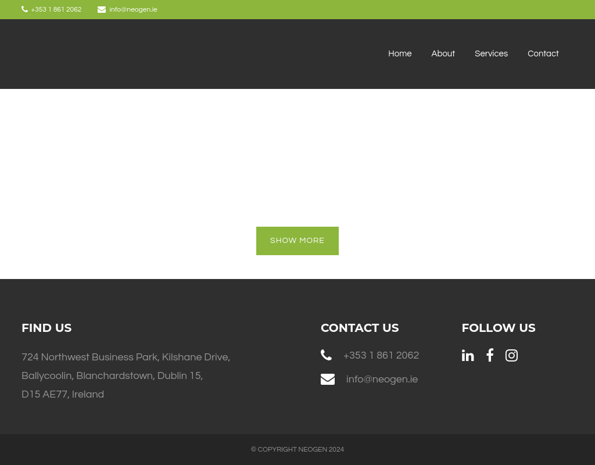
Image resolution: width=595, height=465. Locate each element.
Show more (297, 241)
